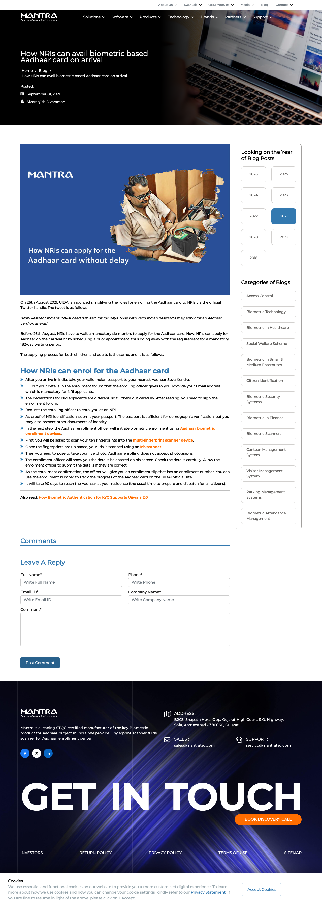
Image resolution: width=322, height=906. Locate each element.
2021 (284, 216)
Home (27, 70)
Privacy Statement (208, 892)
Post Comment (40, 662)
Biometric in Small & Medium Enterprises (264, 362)
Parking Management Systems (265, 495)
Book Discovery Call (268, 819)
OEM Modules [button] (218, 5)
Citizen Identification (264, 380)
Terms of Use (232, 852)
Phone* (135, 574)
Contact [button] (282, 5)
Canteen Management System (266, 452)
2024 (253, 195)
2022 (253, 216)
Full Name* (31, 574)
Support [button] (260, 17)
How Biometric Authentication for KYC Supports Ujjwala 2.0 (93, 497)
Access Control (259, 296)
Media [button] (245, 5)
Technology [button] (178, 17)
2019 (284, 237)
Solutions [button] (91, 17)
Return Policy (95, 852)
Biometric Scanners (263, 433)
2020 (253, 237)
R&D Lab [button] (190, 5)
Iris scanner (150, 447)
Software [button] (120, 17)
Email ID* (29, 592)
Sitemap (293, 852)
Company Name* (144, 592)
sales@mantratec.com (194, 745)
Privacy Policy (165, 852)
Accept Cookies (261, 889)
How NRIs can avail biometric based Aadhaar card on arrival (74, 76)
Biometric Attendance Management (266, 516)
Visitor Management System (264, 473)
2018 (253, 258)
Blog (264, 5)
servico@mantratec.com (268, 745)
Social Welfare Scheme (266, 343)
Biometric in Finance (264, 418)
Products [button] (148, 17)
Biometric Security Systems (263, 399)
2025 (284, 174)
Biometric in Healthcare (267, 327)
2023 (284, 195)
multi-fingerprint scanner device (163, 440)
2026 (253, 174)
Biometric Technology (266, 311)
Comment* (30, 609)
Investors (31, 852)
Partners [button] (233, 17)
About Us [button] (165, 5)
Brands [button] (207, 17)
